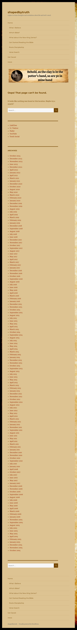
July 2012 (13, 408)
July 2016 (13, 285)
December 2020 (16, 184)
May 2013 (13, 380)
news (10, 62)
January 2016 (15, 301)
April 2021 (14, 175)
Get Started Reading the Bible (21, 42)
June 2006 (14, 503)
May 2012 (13, 413)
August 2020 (15, 189)
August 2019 (15, 209)
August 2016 (15, 282)
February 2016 (15, 299)
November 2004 (16, 548)
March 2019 (14, 217)
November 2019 (16, 206)
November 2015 (16, 307)
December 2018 (16, 226)
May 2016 (13, 290)
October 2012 (15, 399)
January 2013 (15, 391)
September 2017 (16, 248)
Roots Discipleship (16, 47)
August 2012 (14, 405)
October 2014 (15, 332)
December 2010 (16, 452)
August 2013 (14, 371)
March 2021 (14, 178)
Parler (12, 131)
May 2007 (13, 480)
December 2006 (16, 486)
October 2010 (15, 458)
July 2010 (13, 464)
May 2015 (13, 324)
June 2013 (13, 377)
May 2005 (14, 534)
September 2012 (16, 402)
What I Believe (15, 28)
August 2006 (15, 497)
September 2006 (16, 494)
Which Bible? (14, 33)
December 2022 (16, 167)
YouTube (13, 134)
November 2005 (16, 520)
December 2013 (16, 360)
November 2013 (16, 363)
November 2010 (16, 455)
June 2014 (13, 343)
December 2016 (16, 271)
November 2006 (16, 489)
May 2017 (13, 257)
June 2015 (13, 321)
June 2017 (13, 254)
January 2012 (15, 424)
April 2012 (14, 416)
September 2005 (16, 522)
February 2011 (15, 447)
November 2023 (16, 161)
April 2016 (14, 293)
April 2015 (14, 327)
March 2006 (14, 511)
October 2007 (15, 472)
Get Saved (12, 57)
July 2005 (13, 528)
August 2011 (14, 433)
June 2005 (14, 531)
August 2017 (14, 251)
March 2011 (14, 444)
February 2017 (15, 265)
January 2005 (15, 542)
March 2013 (14, 385)
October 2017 (15, 245)
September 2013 (16, 369)
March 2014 (14, 352)
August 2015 (14, 315)
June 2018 (13, 237)
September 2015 (16, 313)
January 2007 (15, 483)
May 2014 (13, 346)
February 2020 (15, 198)
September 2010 (16, 461)
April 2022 (14, 170)
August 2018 (14, 231)
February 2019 (15, 220)
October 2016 (15, 276)
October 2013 (15, 366)
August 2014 (14, 338)
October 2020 (15, 187)
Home (10, 23)
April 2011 (13, 441)
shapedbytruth (18, 12)
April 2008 (14, 469)
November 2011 (16, 427)
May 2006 (14, 506)
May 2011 (13, 438)
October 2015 (15, 310)
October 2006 (15, 492)
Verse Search (14, 52)
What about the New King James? (23, 37)
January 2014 (15, 357)
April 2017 (14, 259)
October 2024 (15, 156)
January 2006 (15, 517)
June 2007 (14, 478)
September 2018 (16, 229)
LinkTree (13, 125)
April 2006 (14, 508)
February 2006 (15, 514)
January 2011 (15, 450)
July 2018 (13, 234)
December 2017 (16, 240)
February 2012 (15, 422)
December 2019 (16, 203)
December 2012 (16, 394)
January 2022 (15, 173)
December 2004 (16, 545)
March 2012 (14, 419)
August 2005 (15, 525)
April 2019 (14, 215)
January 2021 (15, 181)
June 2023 (14, 164)
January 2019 (15, 223)
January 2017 (15, 268)
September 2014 (16, 335)
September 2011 (16, 430)
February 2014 (15, 355)
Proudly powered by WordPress (29, 624)
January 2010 (15, 466)
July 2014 (13, 341)
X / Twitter (14, 128)
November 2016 (16, 273)
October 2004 (15, 550)
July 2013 (13, 374)
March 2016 (14, 296)
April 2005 (14, 536)
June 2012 (13, 411)
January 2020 (15, 201)
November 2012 (16, 397)
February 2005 (15, 539)
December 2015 (16, 304)
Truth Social (14, 137)
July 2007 (13, 475)
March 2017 (14, 262)
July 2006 (13, 500)
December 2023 (16, 159)
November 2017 (16, 243)
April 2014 (14, 349)
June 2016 (14, 287)
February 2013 (15, 388)
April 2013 (14, 383)
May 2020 (14, 192)
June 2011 (13, 436)
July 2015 (13, 318)
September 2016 (16, 279)
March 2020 (14, 195)
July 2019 (13, 212)
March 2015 (14, 329)
